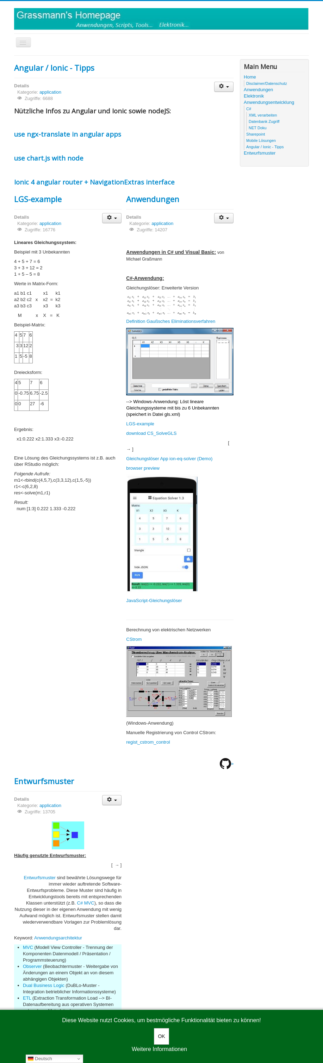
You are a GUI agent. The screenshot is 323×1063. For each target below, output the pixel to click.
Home (250, 77)
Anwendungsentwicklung (269, 102)
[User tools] (224, 87)
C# (248, 109)
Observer (32, 966)
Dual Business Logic (43, 985)
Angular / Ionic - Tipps (54, 67)
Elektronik (254, 96)
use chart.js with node (48, 158)
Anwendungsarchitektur (58, 937)
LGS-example (38, 199)
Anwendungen (152, 199)
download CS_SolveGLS (151, 433)
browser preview (143, 468)
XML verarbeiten (263, 115)
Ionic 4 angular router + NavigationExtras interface (94, 181)
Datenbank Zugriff (264, 121)
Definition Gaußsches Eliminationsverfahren (170, 321)
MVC (28, 947)
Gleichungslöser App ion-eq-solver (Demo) (169, 458)
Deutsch (40, 1059)
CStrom (134, 639)
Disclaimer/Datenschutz (266, 83)
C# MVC (85, 903)
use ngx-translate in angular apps (67, 134)
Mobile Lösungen (261, 140)
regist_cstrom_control (148, 742)
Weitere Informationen (159, 1049)
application (50, 92)
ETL (27, 998)
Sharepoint (255, 134)
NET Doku (258, 128)
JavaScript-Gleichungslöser (154, 600)
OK (161, 1036)
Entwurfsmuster (44, 781)
